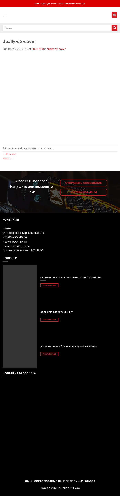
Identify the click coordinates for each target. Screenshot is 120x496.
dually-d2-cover (56, 48)
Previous (9, 153)
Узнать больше (49, 285)
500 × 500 (38, 48)
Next (7, 158)
